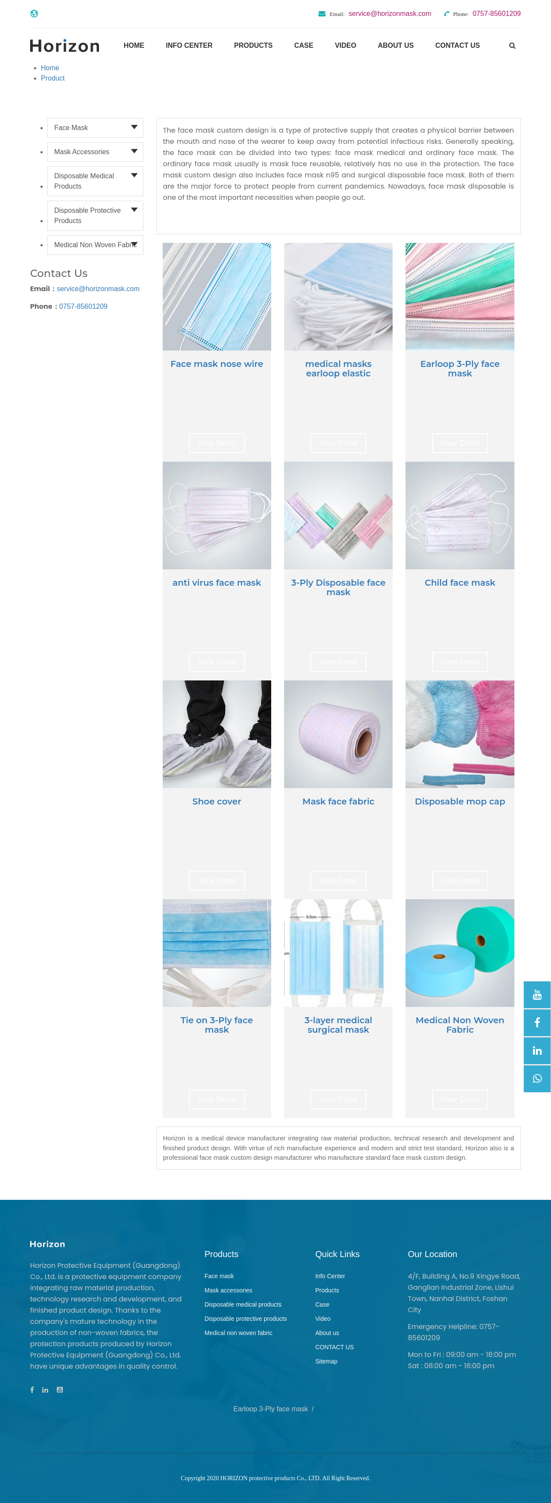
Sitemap (326, 1361)
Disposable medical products (84, 181)
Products (253, 45)
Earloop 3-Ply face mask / (275, 1409)
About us (396, 45)
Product (53, 78)
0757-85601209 (83, 306)
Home (134, 45)
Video (345, 45)
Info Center (189, 45)
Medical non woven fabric (95, 244)
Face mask (71, 127)
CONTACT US (457, 45)
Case (303, 45)
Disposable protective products (87, 215)
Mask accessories (81, 151)
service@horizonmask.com (98, 288)
